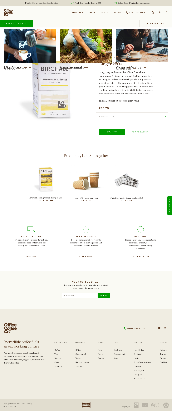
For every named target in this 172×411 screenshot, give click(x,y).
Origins (101, 354)
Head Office (139, 350)
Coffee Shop (60, 342)
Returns (163, 350)
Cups (56, 362)
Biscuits (57, 358)
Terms (163, 354)
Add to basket (140, 132)
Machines (78, 13)
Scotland (137, 354)
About (117, 13)
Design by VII (125, 407)
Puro (100, 350)
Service (164, 342)
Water (78, 358)
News (116, 358)
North (136, 358)
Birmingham (139, 370)
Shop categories (16, 24)
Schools (78, 366)
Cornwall (137, 366)
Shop (92, 13)
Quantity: (103, 117)
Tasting (101, 358)
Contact (138, 342)
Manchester (139, 379)
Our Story (118, 350)
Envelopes (25, 33)
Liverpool (138, 375)
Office (78, 350)
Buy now (112, 132)
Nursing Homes (82, 362)
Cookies (163, 362)
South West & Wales (142, 362)
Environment (119, 354)
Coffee (104, 13)
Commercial (80, 354)
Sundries (58, 366)
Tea (15, 33)
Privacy (163, 358)
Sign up (104, 295)
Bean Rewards (155, 24)
